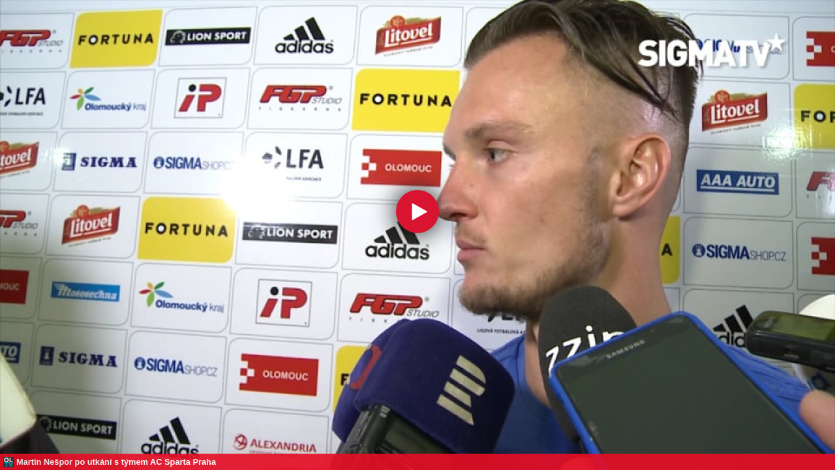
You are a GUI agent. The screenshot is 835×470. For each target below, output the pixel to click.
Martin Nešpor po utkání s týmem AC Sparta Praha (116, 462)
